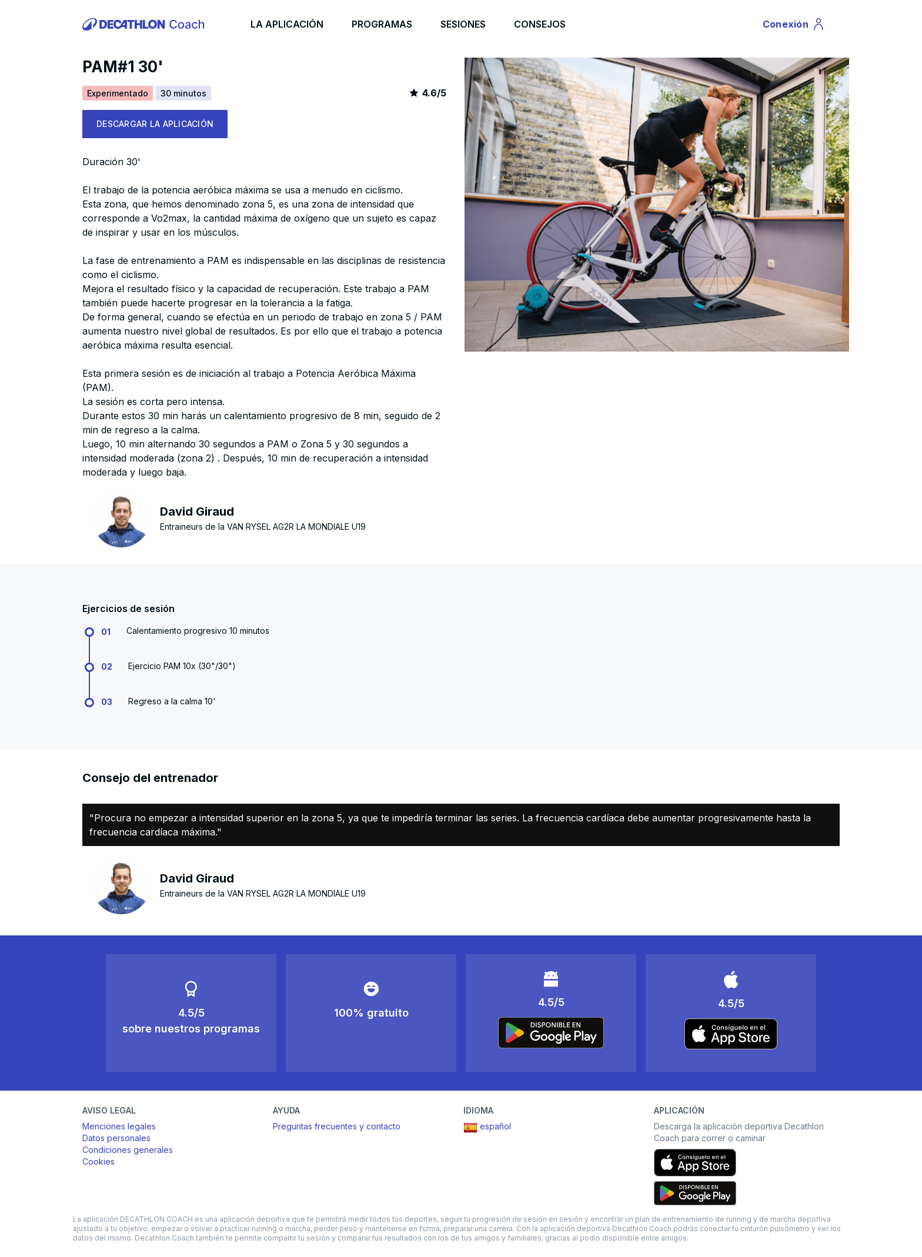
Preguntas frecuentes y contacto (336, 1126)
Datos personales (116, 1138)
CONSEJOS (540, 24)
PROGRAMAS (382, 24)
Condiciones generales (127, 1150)
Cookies (98, 1161)
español (487, 1128)
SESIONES (463, 24)
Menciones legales (119, 1126)
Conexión (794, 26)
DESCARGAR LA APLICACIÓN (154, 124)
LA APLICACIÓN (286, 24)
